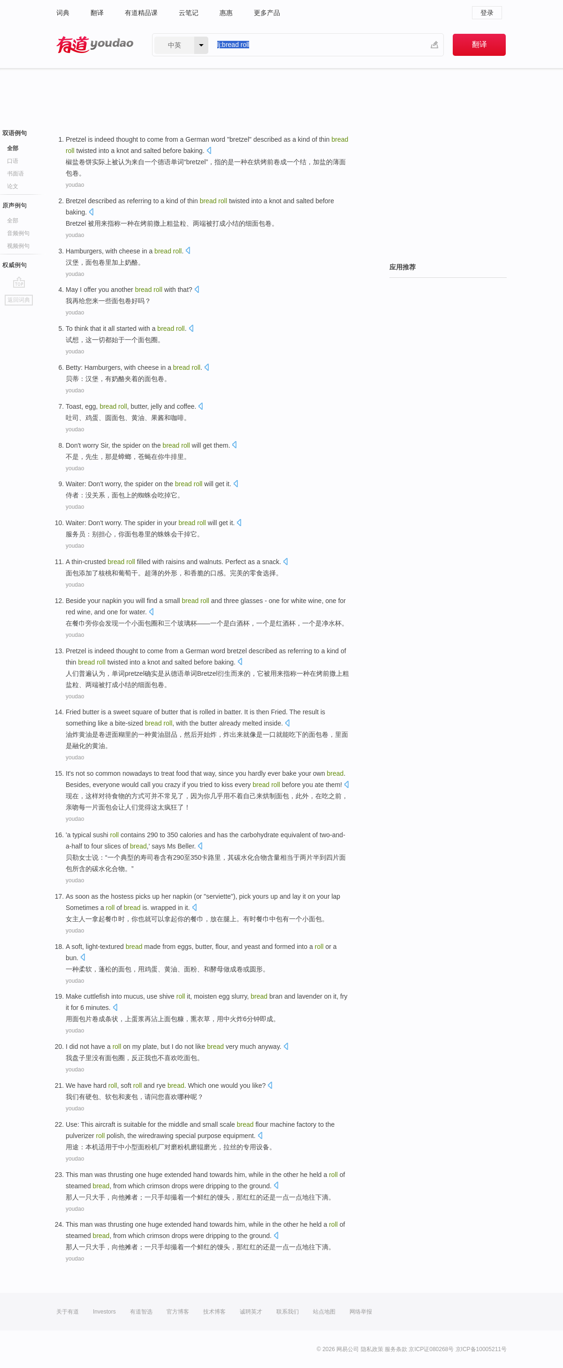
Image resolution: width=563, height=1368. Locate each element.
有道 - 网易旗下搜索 (94, 44)
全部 (12, 148)
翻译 (97, 12)
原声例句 (14, 205)
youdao (75, 185)
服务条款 (396, 1349)
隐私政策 (372, 1349)
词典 (62, 12)
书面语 (15, 173)
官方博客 (178, 1311)
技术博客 (214, 1311)
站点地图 (324, 1311)
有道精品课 (141, 12)
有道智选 (141, 1311)
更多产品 (267, 12)
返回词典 (19, 300)
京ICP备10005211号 (481, 1349)
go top (19, 282)
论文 (12, 186)
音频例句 (18, 233)
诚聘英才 (251, 1311)
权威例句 (14, 264)
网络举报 (361, 1311)
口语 (12, 161)
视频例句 (18, 246)
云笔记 (188, 12)
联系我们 (287, 1311)
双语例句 (14, 133)
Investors (104, 1311)
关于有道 (67, 1311)
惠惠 (226, 12)
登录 (487, 12)
